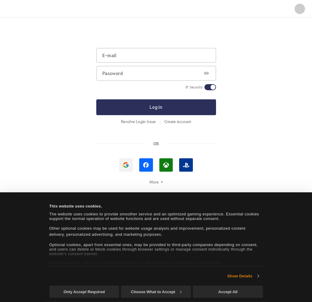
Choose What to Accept (156, 292)
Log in (156, 107)
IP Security (194, 87)
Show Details (239, 276)
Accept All (227, 292)
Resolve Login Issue (138, 121)
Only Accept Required (84, 292)
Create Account (177, 121)
